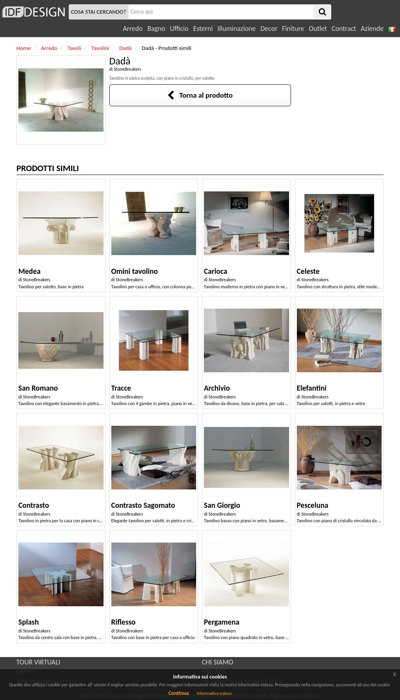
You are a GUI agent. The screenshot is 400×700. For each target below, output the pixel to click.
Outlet (318, 28)
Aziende (372, 28)
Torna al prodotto (200, 95)
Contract (344, 28)
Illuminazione (237, 28)
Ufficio (179, 28)
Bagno (156, 28)
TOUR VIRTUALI (38, 662)
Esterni (202, 28)
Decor (269, 28)
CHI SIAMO (217, 662)
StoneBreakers (127, 69)
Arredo (133, 28)
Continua (178, 693)
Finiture (293, 28)
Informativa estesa (214, 693)
